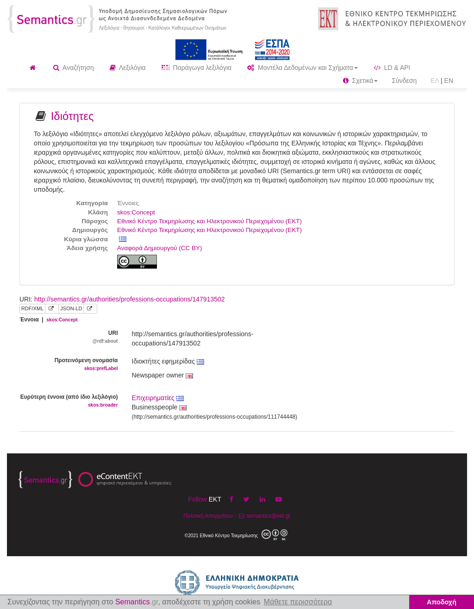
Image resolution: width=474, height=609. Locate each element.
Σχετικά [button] (360, 80)
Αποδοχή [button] (441, 602)
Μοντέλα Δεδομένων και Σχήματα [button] (302, 67)
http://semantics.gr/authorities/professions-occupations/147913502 (129, 299)
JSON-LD (71, 308)
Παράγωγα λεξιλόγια (196, 67)
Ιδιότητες (72, 116)
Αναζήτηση (73, 67)
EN (448, 80)
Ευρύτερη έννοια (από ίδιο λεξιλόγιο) (68, 401)
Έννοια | (48, 319)
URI (68, 337)
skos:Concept (136, 212)
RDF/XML (32, 308)
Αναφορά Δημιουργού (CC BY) (159, 248)
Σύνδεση (404, 80)
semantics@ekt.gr (263, 516)
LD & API (392, 67)
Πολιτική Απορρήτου (207, 516)
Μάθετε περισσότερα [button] (298, 602)
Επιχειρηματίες (158, 398)
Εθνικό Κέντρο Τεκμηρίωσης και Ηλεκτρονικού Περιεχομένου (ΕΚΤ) (209, 221)
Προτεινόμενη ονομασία (68, 364)
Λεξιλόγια (128, 67)
